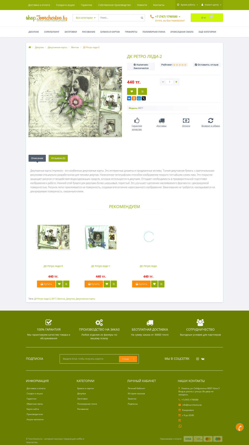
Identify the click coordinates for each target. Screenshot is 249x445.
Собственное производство (114, 5)
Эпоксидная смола (181, 31)
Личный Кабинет (136, 388)
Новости (142, 5)
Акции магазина (35, 419)
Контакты (158, 5)
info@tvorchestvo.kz (190, 404)
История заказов (136, 393)
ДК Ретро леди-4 (53, 266)
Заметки (132, 398)
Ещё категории (207, 31)
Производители (35, 414)
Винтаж (61, 298)
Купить (46, 284)
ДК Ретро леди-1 (100, 266)
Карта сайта (33, 409)
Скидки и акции (65, 5)
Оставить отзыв (208, 64)
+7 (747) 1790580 (188, 399)
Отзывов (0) (58, 158)
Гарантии (86, 5)
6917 (54, 298)
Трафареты (131, 31)
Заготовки (70, 31)
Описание (37, 158)
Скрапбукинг (51, 31)
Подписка (133, 403)
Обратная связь (35, 403)
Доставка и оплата (39, 5)
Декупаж (34, 31)
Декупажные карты (85, 298)
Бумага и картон (110, 31)
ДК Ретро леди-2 (42, 298)
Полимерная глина (153, 31)
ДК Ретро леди (148, 266)
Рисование (88, 31)
